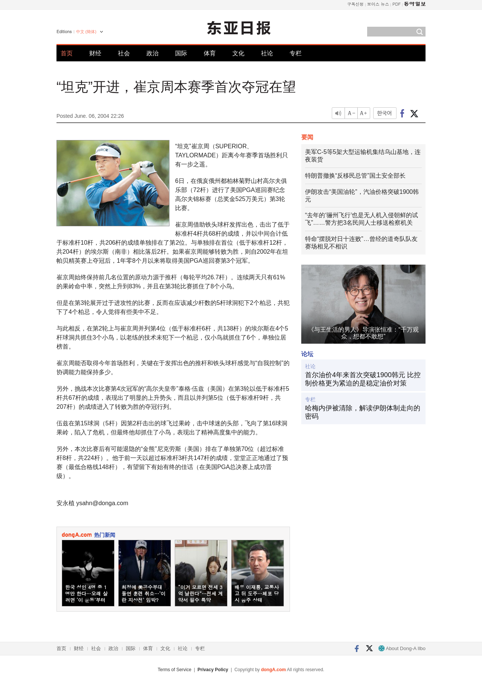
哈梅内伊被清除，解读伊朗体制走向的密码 (362, 412)
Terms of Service (174, 669)
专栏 (296, 53)
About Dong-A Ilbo (402, 648)
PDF (396, 4)
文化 (238, 53)
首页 (67, 53)
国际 (181, 53)
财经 (95, 53)
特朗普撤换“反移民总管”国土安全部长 (355, 175)
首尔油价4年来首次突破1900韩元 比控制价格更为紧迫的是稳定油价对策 (363, 379)
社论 (267, 53)
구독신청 (355, 4)
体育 (210, 53)
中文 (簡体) (86, 31)
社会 (124, 53)
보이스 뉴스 (378, 4)
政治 (152, 53)
